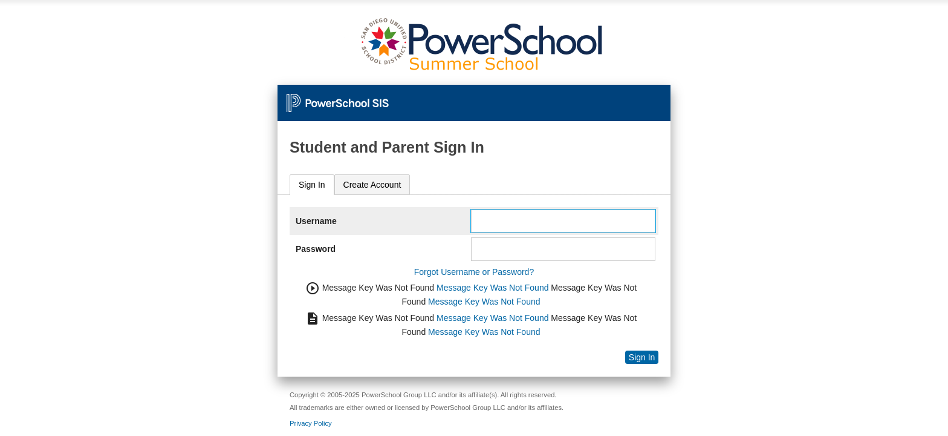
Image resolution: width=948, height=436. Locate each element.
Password (316, 249)
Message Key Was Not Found (492, 287)
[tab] (312, 185)
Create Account (372, 185)
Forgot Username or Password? (474, 272)
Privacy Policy (311, 423)
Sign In (312, 185)
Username (316, 221)
